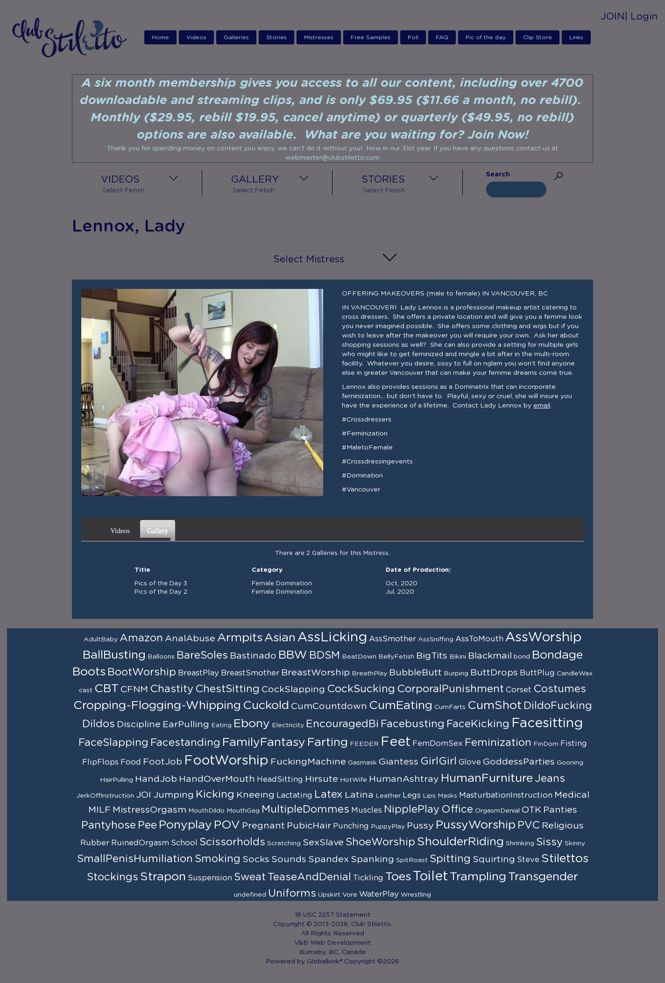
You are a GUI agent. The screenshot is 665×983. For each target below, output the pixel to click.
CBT (106, 689)
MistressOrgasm (149, 809)
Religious (563, 825)
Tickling (368, 878)
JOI (143, 795)
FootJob (162, 761)
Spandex (328, 859)
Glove (470, 762)
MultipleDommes (305, 809)
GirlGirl (438, 761)
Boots (89, 672)
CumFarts (450, 707)
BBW (292, 655)
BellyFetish (396, 656)
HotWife (353, 780)
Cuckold (266, 705)
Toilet (430, 876)
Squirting (494, 859)
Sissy (549, 842)
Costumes (559, 689)
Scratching (284, 843)
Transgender (543, 877)
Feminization (498, 742)
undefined (250, 895)
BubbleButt (415, 672)
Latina (359, 795)
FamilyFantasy (263, 742)
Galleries (236, 37)
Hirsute (321, 779)
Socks (255, 859)
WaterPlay (379, 894)
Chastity (171, 689)
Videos (196, 37)
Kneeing (255, 795)
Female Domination (282, 584)
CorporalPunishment (450, 689)
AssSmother (392, 639)
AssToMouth (479, 639)
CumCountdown (329, 706)
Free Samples (370, 37)
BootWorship (141, 672)
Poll (413, 37)
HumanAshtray (404, 779)
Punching (351, 826)
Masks (447, 796)
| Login (641, 16)
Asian (280, 638)
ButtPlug (537, 673)
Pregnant (263, 825)
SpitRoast (412, 860)
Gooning (570, 762)
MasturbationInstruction (505, 795)
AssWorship (543, 637)
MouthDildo (206, 810)
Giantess (398, 761)
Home (160, 37)
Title (142, 570)
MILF (99, 809)
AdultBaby (101, 639)
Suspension (210, 878)
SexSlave (323, 842)
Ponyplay (185, 825)
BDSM (324, 655)
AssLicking (332, 637)
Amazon (141, 638)
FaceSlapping (113, 742)
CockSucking (361, 689)
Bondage (557, 655)
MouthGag (243, 810)
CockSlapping (293, 689)
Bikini (457, 656)
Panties (560, 809)
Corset (518, 690)
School (184, 843)
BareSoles (202, 655)
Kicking (215, 794)
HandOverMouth (217, 779)
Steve (528, 860)
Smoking (218, 859)
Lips (429, 796)
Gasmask (362, 762)
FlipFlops (100, 762)
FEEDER (364, 744)
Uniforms (292, 893)
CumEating (400, 705)
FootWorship (226, 760)
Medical (571, 795)
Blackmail (490, 655)
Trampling (478, 877)
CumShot (494, 705)
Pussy (420, 825)
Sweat (250, 877)
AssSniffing (435, 639)
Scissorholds (232, 842)
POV (227, 825)
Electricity (288, 725)
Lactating (294, 795)
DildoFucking (558, 706)
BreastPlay (198, 673)
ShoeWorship (380, 842)
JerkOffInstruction (105, 796)
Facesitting (547, 723)
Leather (388, 796)
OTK (531, 809)
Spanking (372, 859)
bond (522, 656)
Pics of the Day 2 (160, 592)
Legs (412, 795)
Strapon (163, 877)
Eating (221, 725)
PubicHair (309, 825)
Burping (456, 673)
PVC (528, 825)
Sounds (288, 859)
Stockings (112, 877)
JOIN (613, 16)
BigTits (431, 655)
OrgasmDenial (497, 810)
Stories (276, 37)
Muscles (366, 810)
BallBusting (114, 655)
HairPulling (116, 780)
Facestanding (185, 742)
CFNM (134, 689)
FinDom (546, 744)
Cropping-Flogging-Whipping (157, 705)
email (541, 405)
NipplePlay (411, 809)
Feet (395, 742)
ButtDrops (494, 672)
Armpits (239, 638)
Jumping (173, 795)
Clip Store (537, 37)
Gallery (158, 527)
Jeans (550, 778)
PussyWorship (476, 825)
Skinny (575, 843)
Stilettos (564, 858)
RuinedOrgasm (140, 843)
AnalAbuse (190, 638)
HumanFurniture (487, 778)
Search (498, 174)
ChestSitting (227, 689)
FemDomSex (437, 743)
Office (457, 809)
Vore (349, 895)
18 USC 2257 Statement (332, 915)
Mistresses (318, 37)
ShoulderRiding (460, 842)
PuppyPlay (388, 826)
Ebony (251, 724)
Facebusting (413, 724)
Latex (328, 794)
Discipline (139, 724)
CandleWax (575, 673)
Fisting (573, 743)
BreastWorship (315, 672)
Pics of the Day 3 (160, 584)
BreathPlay (369, 673)
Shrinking (520, 843)
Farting (327, 742)
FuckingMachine (308, 761)
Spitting (450, 859)
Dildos (98, 724)
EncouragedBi (342, 724)
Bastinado (253, 655)
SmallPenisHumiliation (135, 859)
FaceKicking (477, 724)
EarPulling (186, 724)
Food (130, 762)
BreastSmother (250, 673)
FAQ (442, 37)
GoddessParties (519, 761)
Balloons (161, 656)
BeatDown (359, 656)
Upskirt (329, 895)
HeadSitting (280, 779)
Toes (398, 877)
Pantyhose (108, 825)
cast (85, 690)
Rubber (94, 843)
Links (576, 37)
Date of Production (418, 570)
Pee (147, 825)
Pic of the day (486, 37)
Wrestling (416, 895)
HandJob (156, 779)
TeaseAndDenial (309, 877)
